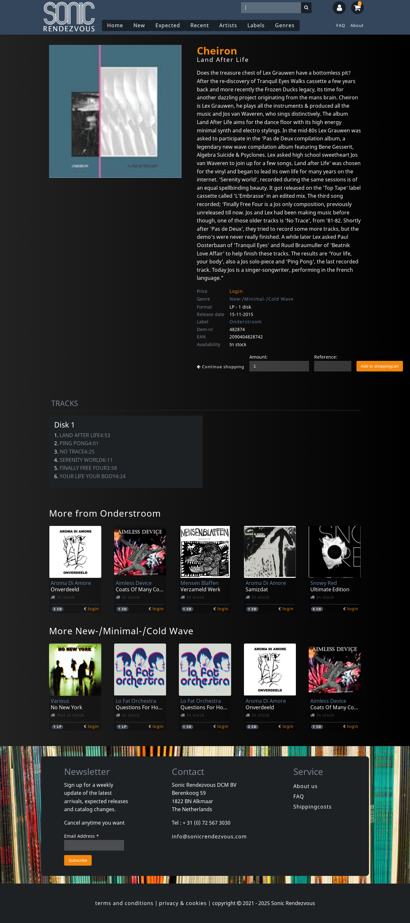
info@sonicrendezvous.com (209, 836)
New (139, 25)
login (93, 608)
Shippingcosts (312, 806)
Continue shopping (220, 367)
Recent (199, 25)
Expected (167, 25)
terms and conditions (124, 903)
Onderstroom (246, 322)
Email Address (81, 836)
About (357, 25)
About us (305, 786)
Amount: (258, 357)
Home (115, 25)
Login (236, 291)
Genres (285, 25)
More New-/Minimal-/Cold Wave (121, 631)
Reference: (325, 357)
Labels (256, 25)
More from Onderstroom (105, 513)
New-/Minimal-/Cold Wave (262, 299)
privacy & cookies (183, 903)
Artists (228, 25)
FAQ (340, 25)
